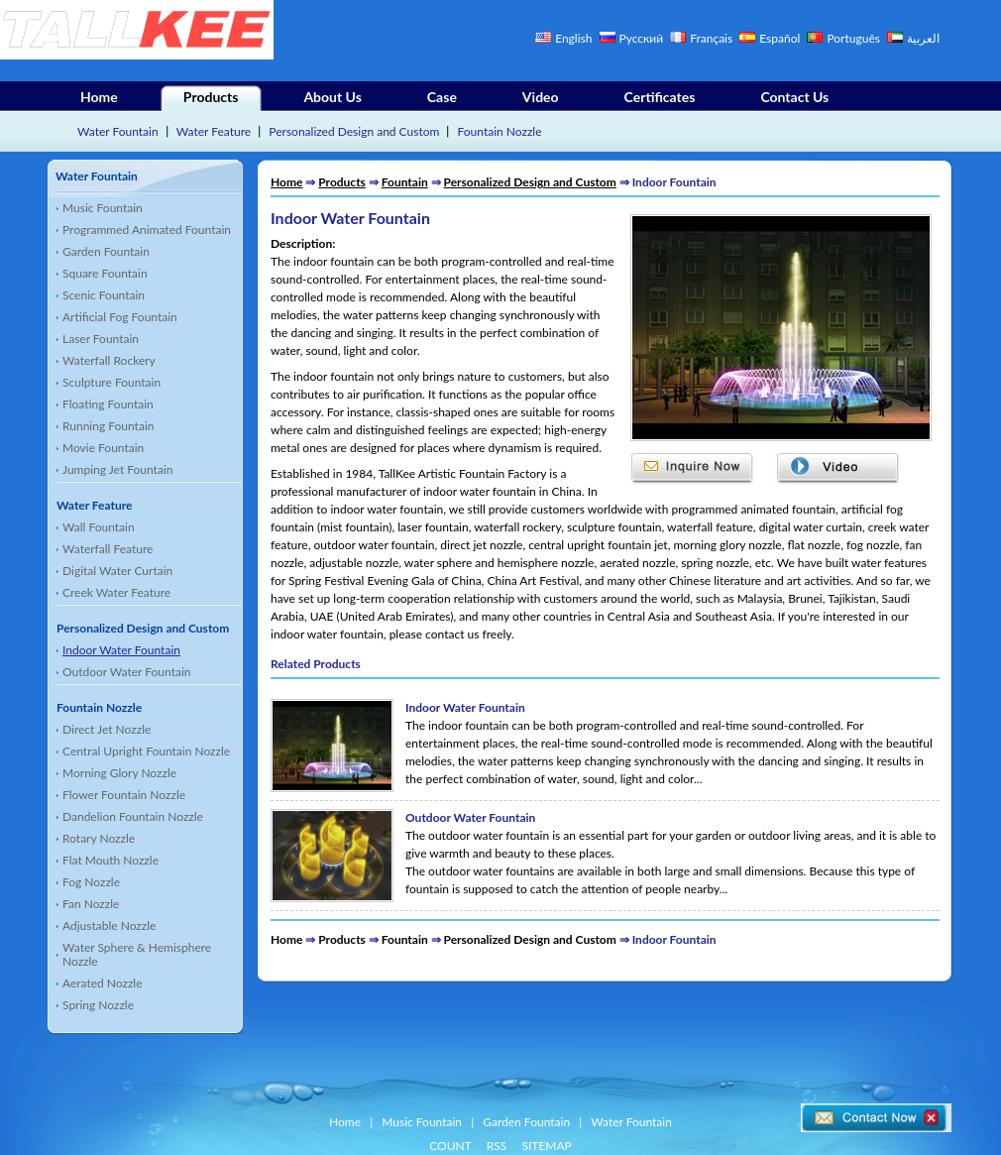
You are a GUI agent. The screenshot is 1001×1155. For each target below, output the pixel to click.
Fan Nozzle (90, 903)
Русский (641, 38)
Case (442, 96)
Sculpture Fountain (111, 382)
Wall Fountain (98, 527)
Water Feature (213, 131)
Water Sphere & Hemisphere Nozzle (136, 954)
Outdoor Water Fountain (126, 671)
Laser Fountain (100, 338)
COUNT (450, 1145)
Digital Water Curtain (117, 570)
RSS (497, 1145)
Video (540, 96)
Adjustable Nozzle (109, 925)
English (573, 38)
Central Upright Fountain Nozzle (146, 751)
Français (711, 38)
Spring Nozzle (98, 1004)
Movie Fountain (103, 447)
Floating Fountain (108, 404)
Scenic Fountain (103, 295)
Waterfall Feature (107, 548)
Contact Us (794, 96)
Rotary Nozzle (98, 838)
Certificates (660, 96)
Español (779, 38)
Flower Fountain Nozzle (123, 794)
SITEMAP (546, 1145)
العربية (923, 38)
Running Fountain (108, 425)
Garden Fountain (106, 251)
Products (211, 96)
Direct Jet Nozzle (106, 729)
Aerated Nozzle (102, 983)
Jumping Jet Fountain (117, 469)
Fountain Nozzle (500, 131)
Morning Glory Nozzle (119, 772)
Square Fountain (105, 273)
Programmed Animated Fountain (146, 229)
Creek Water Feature (116, 592)
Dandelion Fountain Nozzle (132, 816)
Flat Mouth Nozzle (110, 860)
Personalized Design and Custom (354, 131)
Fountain (405, 181)
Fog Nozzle (91, 881)
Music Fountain (102, 207)
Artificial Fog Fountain (119, 316)
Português (855, 38)
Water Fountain (118, 131)
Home (99, 96)
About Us (332, 96)
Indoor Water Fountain (121, 649)
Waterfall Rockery (109, 360)
